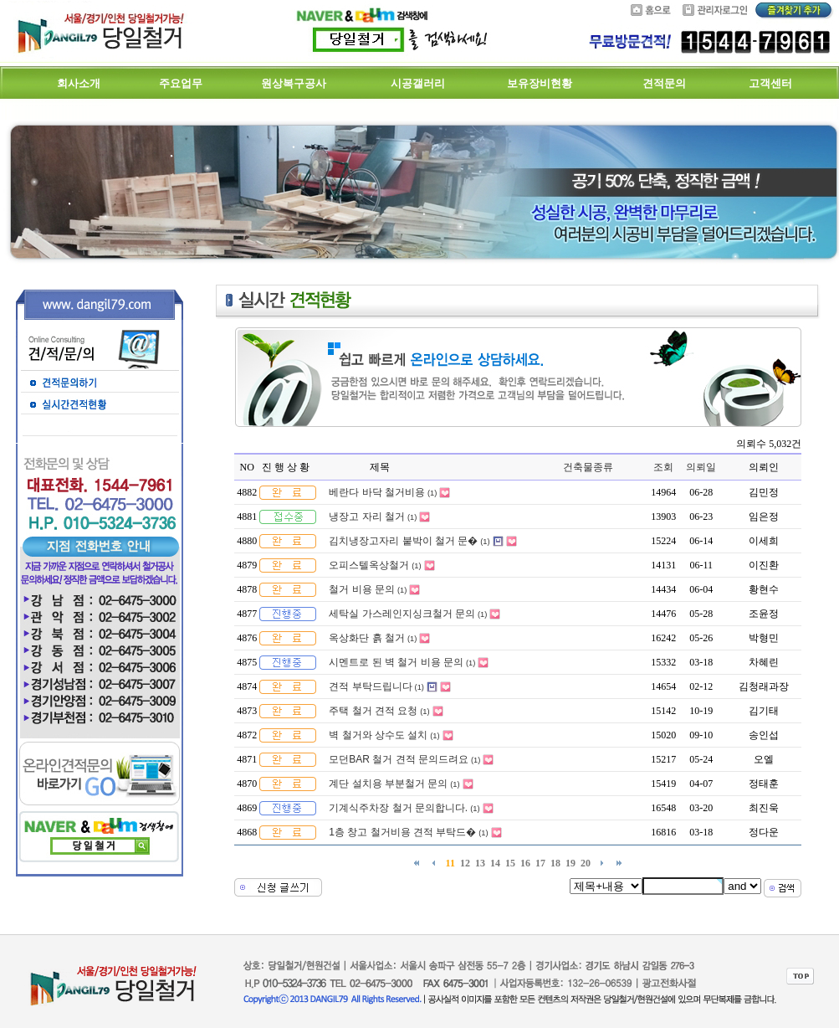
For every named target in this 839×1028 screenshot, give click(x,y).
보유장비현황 (539, 83)
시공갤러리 (418, 83)
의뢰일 (701, 467)
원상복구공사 (293, 83)
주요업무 (180, 83)
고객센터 (770, 83)
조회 (663, 467)
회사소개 (78, 83)
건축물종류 (588, 467)
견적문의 (664, 83)
